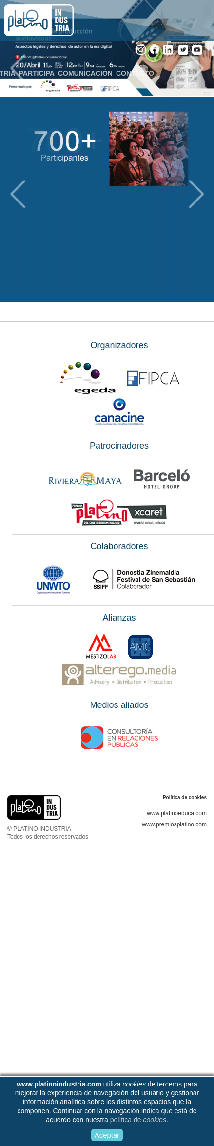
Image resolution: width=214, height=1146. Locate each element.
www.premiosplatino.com (174, 824)
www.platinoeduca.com (177, 813)
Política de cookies (185, 797)
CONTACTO (138, 73)
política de (138, 1120)
